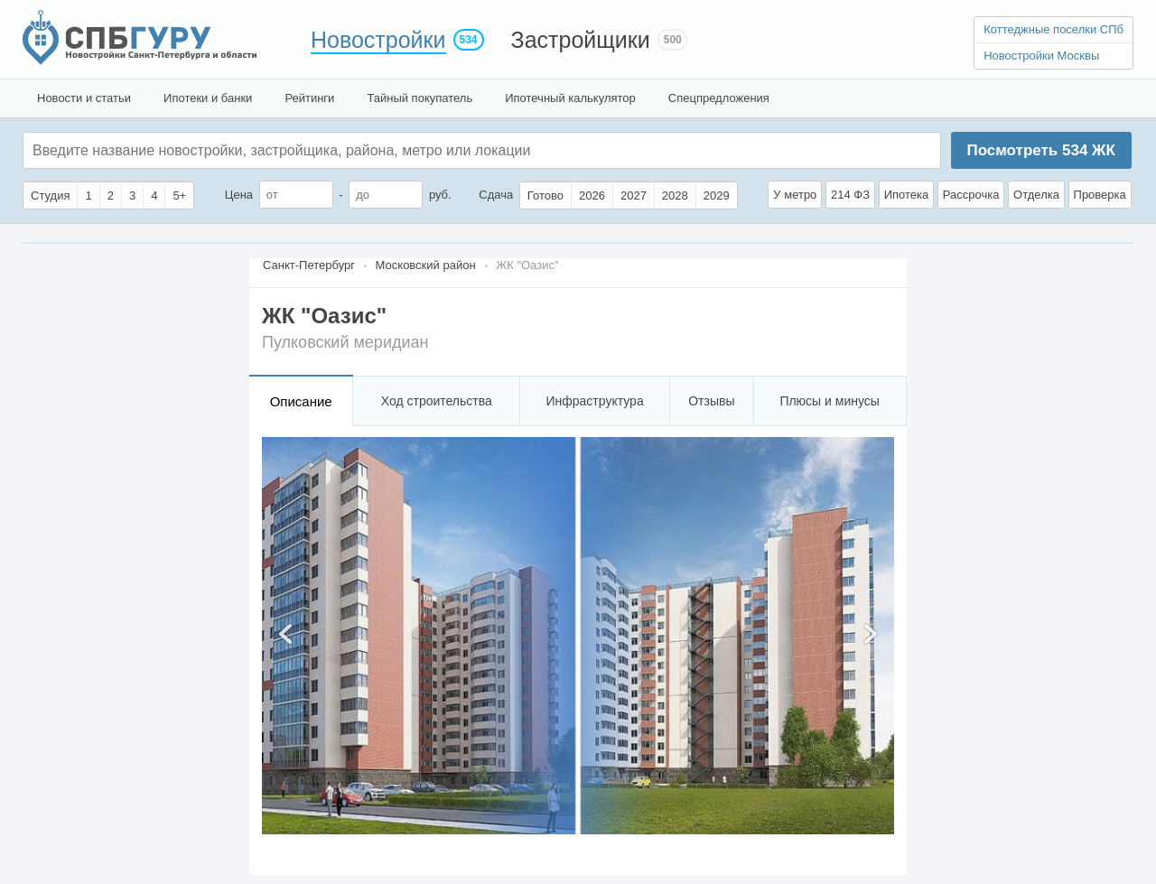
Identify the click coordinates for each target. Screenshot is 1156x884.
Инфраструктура (594, 401)
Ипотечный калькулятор (570, 98)
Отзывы (711, 401)
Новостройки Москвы (1041, 55)
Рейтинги (309, 98)
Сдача (496, 194)
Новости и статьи (84, 98)
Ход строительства (436, 401)
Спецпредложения (718, 98)
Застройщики (580, 39)
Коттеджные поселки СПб (1053, 29)
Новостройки (378, 39)
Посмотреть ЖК (1040, 150)
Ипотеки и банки (207, 98)
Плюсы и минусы (829, 401)
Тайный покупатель (419, 98)
